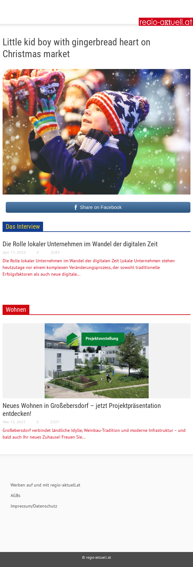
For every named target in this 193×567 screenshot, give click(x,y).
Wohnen (16, 309)
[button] (24, 8)
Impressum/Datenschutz (34, 506)
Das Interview (23, 226)
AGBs (15, 495)
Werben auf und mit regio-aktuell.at (45, 485)
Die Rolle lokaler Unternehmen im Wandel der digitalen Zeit (80, 244)
